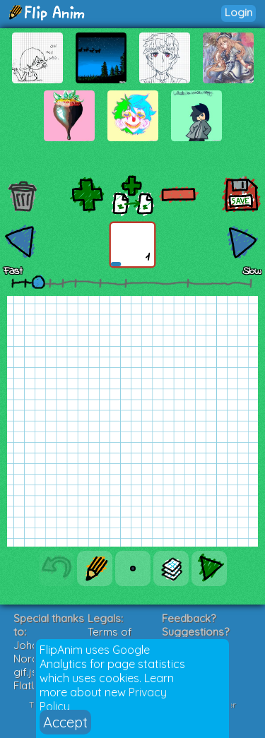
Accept (65, 722)
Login (238, 12)
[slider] (38, 282)
